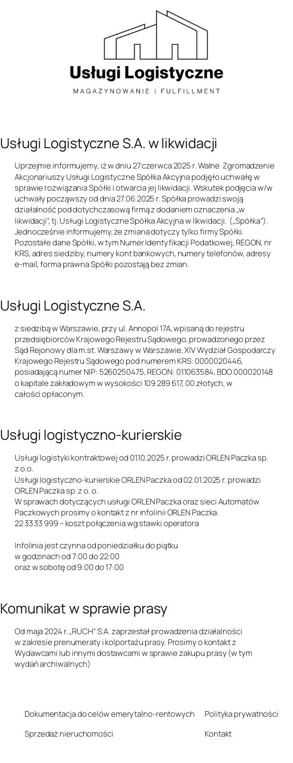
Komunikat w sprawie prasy (83, 608)
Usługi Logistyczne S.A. (73, 305)
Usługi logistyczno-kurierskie (91, 435)
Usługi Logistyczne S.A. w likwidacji (108, 143)
